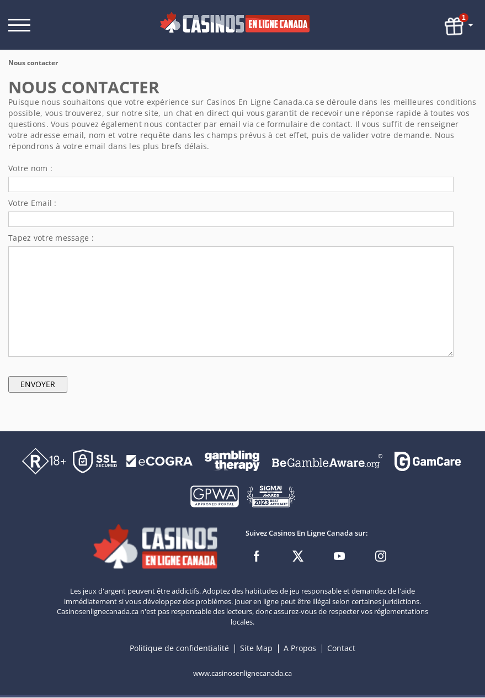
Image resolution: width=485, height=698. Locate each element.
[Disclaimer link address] (159, 460)
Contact (341, 648)
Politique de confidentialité (180, 648)
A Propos (301, 648)
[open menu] (19, 25)
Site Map (256, 648)
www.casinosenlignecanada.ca (242, 674)
